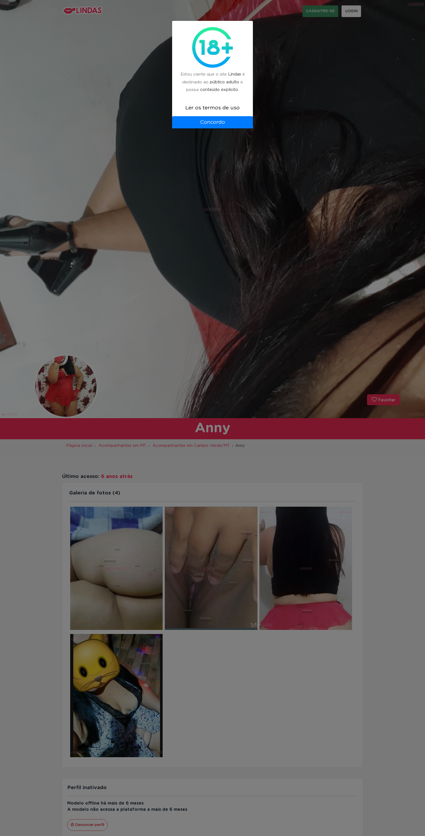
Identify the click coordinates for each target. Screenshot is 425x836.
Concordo (212, 122)
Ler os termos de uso (212, 107)
